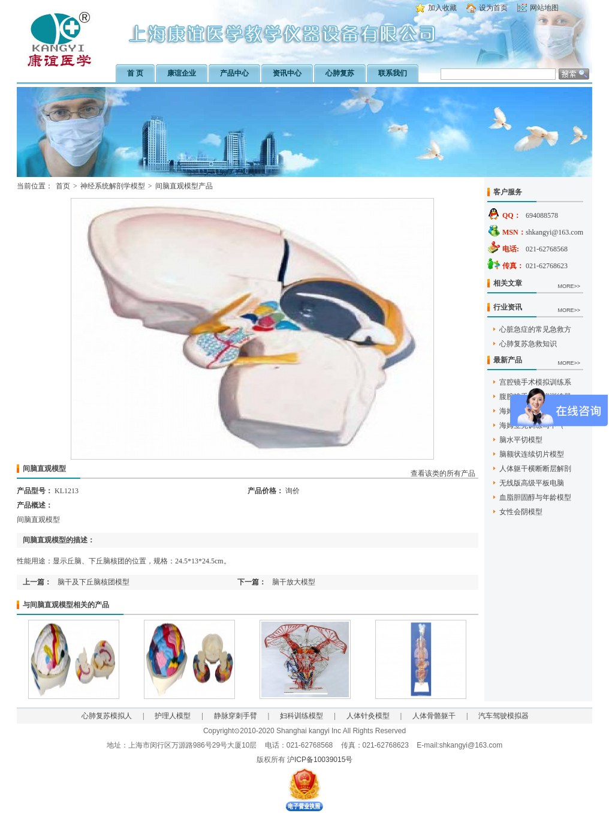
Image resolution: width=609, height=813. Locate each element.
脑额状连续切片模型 (531, 454)
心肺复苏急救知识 (528, 344)
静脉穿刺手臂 (235, 716)
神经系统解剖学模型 (112, 186)
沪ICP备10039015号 (319, 759)
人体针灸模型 (368, 716)
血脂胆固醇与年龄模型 (535, 497)
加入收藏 (442, 8)
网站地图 (544, 8)
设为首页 (493, 8)
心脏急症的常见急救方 (535, 329)
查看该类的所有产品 (443, 473)
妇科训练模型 (301, 716)
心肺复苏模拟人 (107, 716)
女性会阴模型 (520, 512)
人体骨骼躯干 (434, 716)
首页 (63, 186)
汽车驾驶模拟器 (503, 716)
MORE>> (568, 286)
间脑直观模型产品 (184, 186)
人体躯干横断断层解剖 (535, 468)
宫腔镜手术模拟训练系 (535, 382)
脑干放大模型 (293, 582)
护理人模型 (173, 716)
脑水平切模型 (520, 440)
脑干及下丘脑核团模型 (93, 582)
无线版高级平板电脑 (531, 483)
